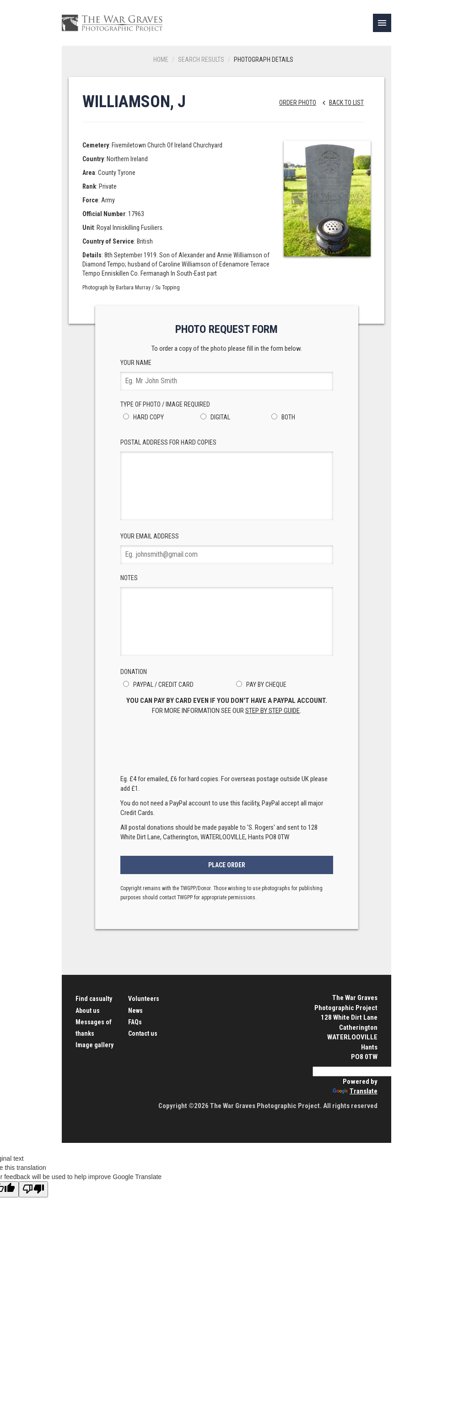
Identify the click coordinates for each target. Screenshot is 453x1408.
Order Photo (297, 102)
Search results (201, 59)
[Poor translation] (33, 1189)
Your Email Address (226, 548)
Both (282, 417)
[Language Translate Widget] (357, 1071)
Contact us (142, 1033)
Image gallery (94, 1045)
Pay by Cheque (259, 684)
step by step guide (272, 711)
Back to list (341, 102)
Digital (214, 417)
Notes (226, 615)
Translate (355, 1091)
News (135, 1010)
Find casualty (94, 998)
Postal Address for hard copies (226, 479)
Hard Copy (142, 417)
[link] (382, 23)
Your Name (226, 375)
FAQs (135, 1022)
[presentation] (226, 747)
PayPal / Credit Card (157, 684)
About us (88, 1010)
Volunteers (143, 998)
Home (160, 59)
